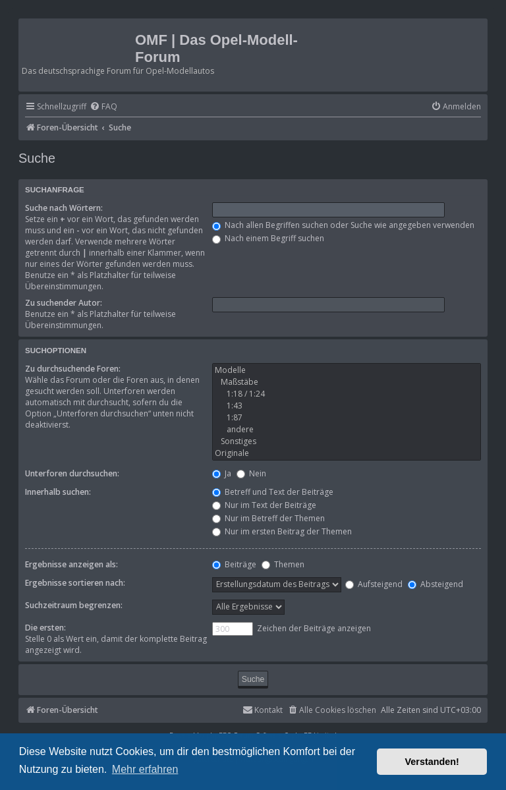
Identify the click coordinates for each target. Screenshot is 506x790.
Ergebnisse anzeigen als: (71, 564)
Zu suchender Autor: (63, 302)
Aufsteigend (374, 584)
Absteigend (435, 584)
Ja (221, 473)
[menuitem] (103, 107)
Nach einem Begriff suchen (268, 238)
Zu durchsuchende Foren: (73, 368)
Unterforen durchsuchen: (72, 473)
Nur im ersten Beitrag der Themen (282, 531)
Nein (251, 473)
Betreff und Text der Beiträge (272, 491)
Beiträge (234, 564)
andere (346, 430)
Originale (346, 453)
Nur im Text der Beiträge (264, 505)
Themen (283, 564)
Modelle (346, 370)
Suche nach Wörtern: (64, 207)
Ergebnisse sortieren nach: (75, 582)
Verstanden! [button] (432, 761)
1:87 (346, 418)
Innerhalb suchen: (58, 491)
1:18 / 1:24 (346, 394)
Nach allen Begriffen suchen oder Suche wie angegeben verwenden (343, 225)
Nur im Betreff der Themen (268, 518)
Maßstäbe (346, 382)
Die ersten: (45, 627)
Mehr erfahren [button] (145, 769)
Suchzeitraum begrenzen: (74, 605)
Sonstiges (346, 441)
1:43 (346, 406)
